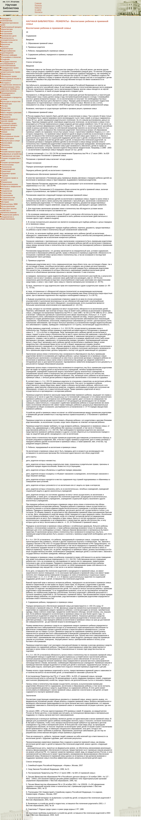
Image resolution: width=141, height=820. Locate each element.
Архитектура (7, 29)
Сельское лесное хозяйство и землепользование (8, 210)
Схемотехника (8, 200)
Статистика (6, 193)
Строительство (8, 197)
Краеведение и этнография (7, 94)
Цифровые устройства (12, 154)
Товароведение (8, 169)
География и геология (11, 57)
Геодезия (6, 59)
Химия (4, 132)
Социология (7, 191)
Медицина (6, 117)
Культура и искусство (11, 101)
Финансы (6, 145)
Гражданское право (10, 68)
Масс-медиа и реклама (11, 112)
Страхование (7, 195)
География (6, 134)
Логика (4, 106)
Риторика (6, 189)
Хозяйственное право (11, 152)
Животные (6, 74)
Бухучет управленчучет (6, 48)
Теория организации (10, 162)
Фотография (7, 147)
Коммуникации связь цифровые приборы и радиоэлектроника (10, 89)
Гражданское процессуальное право (10, 71)
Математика (7, 115)
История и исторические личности (10, 84)
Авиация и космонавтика (6, 20)
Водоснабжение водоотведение (7, 52)
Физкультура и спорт (11, 141)
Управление (7, 182)
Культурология (8, 206)
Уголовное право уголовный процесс (8, 124)
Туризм (5, 176)
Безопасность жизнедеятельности (9, 39)
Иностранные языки (10, 136)
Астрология (7, 31)
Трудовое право (9, 127)
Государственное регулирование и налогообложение (8, 64)
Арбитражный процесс (12, 27)
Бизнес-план (7, 42)
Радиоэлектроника (10, 184)
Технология (7, 167)
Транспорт (6, 171)
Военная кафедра (9, 55)
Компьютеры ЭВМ (10, 204)
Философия (7, 143)
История (5, 202)
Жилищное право (9, 76)
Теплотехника (8, 165)
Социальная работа (10, 215)
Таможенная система (11, 156)
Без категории (8, 138)
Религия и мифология (11, 186)
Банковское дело (9, 36)
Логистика (6, 108)
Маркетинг (6, 110)
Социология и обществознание (7, 218)
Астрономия (7, 34)
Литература (7, 104)
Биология (6, 44)
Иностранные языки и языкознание (10, 80)
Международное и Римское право (8, 120)
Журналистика (8, 130)
